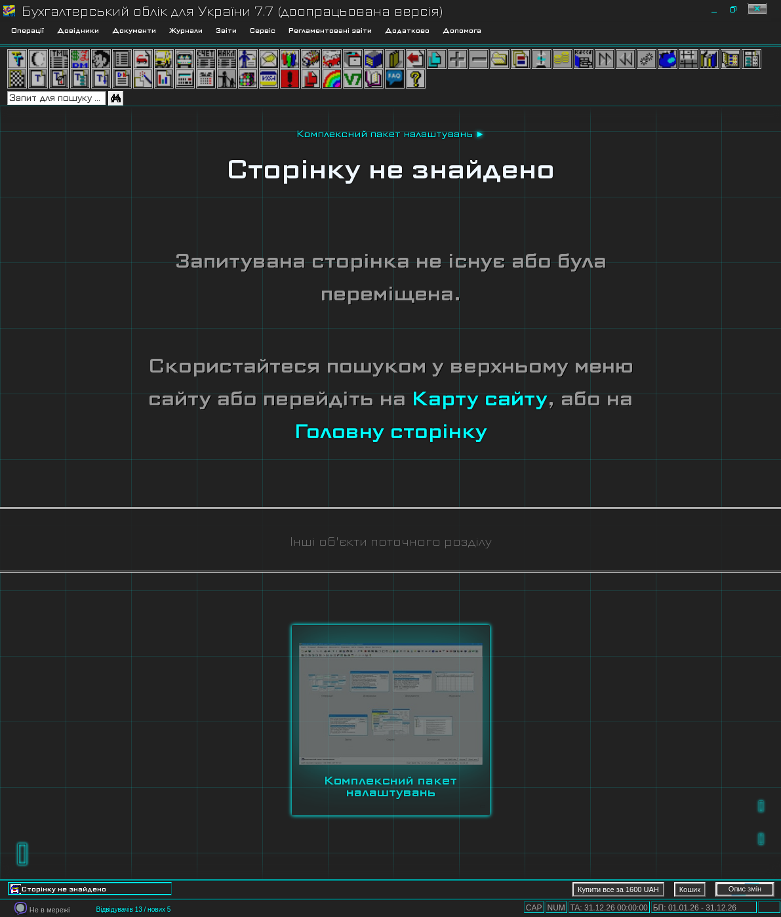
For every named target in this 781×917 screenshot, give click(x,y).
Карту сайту (480, 398)
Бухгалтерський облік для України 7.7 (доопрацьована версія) (232, 11)
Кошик (689, 889)
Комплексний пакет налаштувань (384, 134)
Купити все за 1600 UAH (618, 889)
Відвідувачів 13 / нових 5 (133, 909)
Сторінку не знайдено (391, 169)
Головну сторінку (390, 431)
